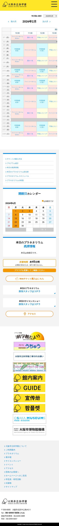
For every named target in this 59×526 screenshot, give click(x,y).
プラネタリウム (12, 454)
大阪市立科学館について (16, 446)
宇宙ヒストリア (42, 37)
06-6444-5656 (12, 512)
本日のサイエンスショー (29, 302)
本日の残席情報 (13, 167)
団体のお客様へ (12, 472)
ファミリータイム (30, 50)
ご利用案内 (10, 450)
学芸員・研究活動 (13, 479)
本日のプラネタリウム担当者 (18, 172)
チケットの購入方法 (14, 159)
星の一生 (30, 37)
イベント (9, 465)
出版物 (8, 483)
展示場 (8, 457)
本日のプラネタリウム (29, 289)
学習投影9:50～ (17, 50)
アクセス (32, 314)
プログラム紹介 (13, 163)
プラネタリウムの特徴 (15, 180)
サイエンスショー (13, 461)
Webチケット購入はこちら (32, 279)
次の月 (45, 21)
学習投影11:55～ (42, 50)
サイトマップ (11, 487)
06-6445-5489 (19, 516)
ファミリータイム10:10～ (17, 37)
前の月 (14, 21)
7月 (42, 230)
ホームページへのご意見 (16, 476)
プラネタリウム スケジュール (18, 176)
